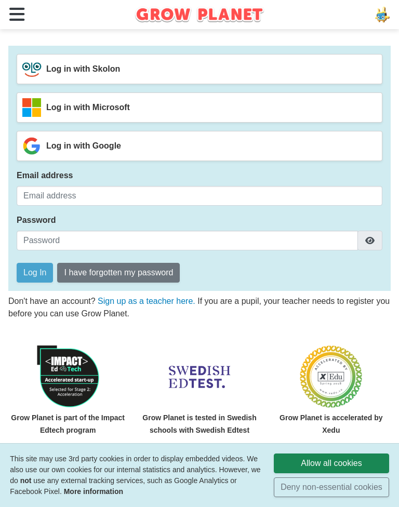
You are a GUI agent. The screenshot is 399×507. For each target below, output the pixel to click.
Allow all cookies (331, 463)
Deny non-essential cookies (331, 487)
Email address (45, 175)
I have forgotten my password (118, 272)
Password (36, 220)
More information (93, 491)
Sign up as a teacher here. (147, 301)
